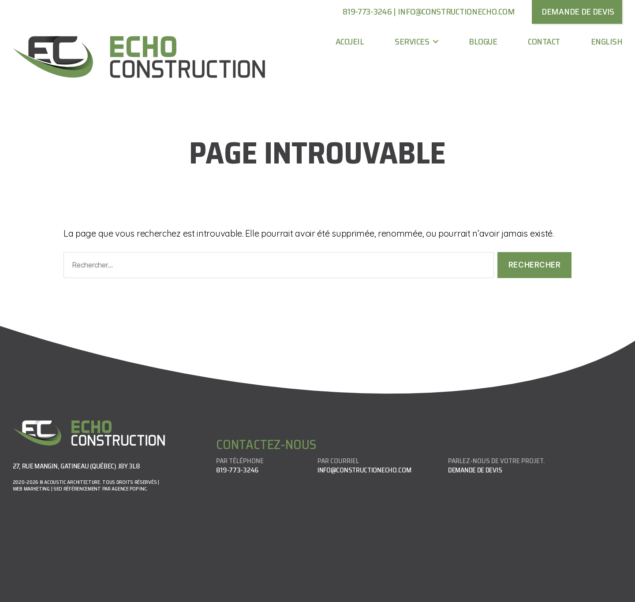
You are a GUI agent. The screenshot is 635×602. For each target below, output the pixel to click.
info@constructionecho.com (456, 11)
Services (412, 41)
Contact (544, 41)
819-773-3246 (367, 11)
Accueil (350, 41)
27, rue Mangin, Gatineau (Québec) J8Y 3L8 (76, 466)
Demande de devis (475, 470)
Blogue (483, 41)
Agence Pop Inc (129, 488)
